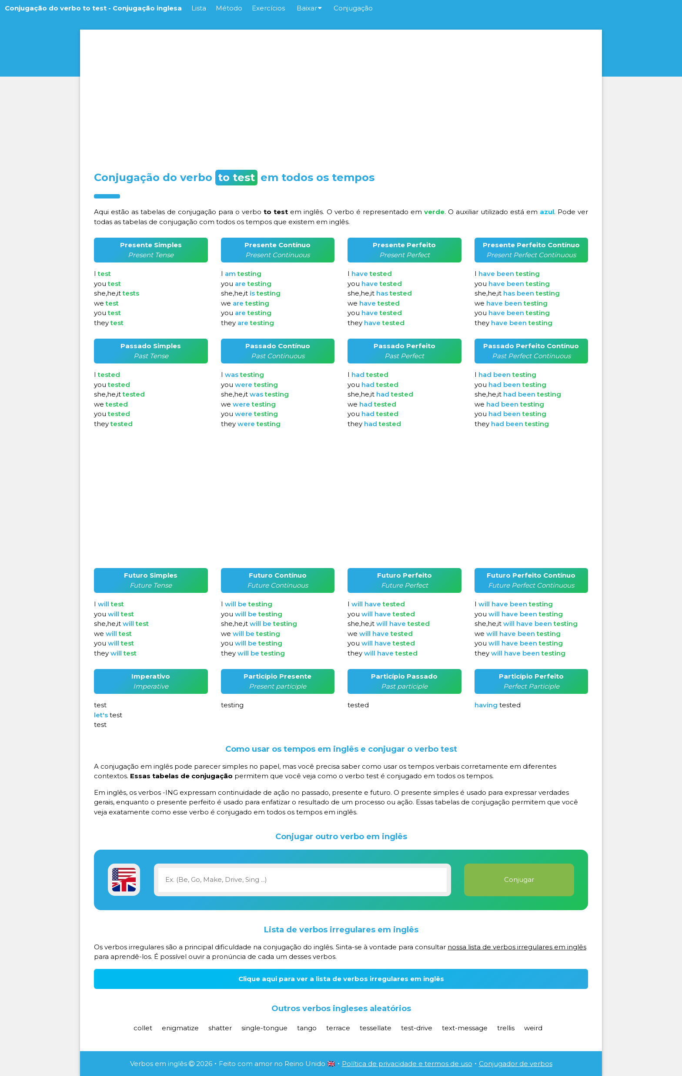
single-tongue (264, 1028)
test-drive (416, 1028)
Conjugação (353, 8)
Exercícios (268, 8)
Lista (198, 8)
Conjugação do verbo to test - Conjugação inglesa (93, 8)
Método (229, 8)
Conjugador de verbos (515, 1063)
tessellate (375, 1028)
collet (143, 1028)
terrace (338, 1028)
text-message (465, 1028)
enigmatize (180, 1028)
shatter (220, 1028)
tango (307, 1028)
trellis (506, 1028)
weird (533, 1028)
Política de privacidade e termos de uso (407, 1063)
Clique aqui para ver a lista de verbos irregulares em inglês (341, 979)
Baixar (309, 8)
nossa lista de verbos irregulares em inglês (517, 947)
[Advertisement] (341, 97)
